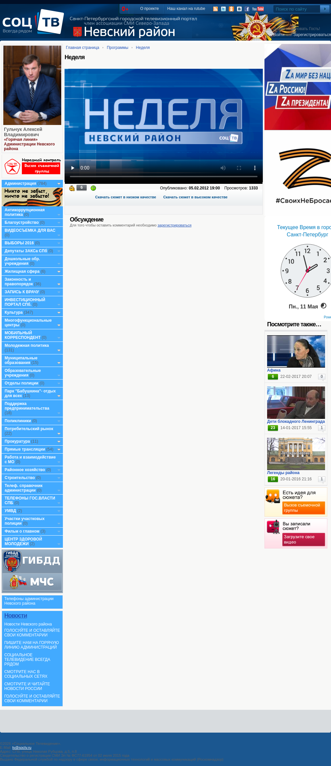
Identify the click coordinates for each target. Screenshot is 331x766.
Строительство (20, 477)
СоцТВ (35, 26)
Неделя (143, 47)
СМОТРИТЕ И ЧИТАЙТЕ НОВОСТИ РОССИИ (27, 686)
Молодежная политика (27, 345)
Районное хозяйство (25, 469)
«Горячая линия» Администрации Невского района (29, 144)
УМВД (10, 510)
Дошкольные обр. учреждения (22, 261)
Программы (117, 47)
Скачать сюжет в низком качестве (125, 197)
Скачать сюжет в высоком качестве (195, 197)
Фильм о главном (22, 531)
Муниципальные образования (21, 360)
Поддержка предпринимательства (27, 406)
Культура (14, 312)
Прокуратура (17, 441)
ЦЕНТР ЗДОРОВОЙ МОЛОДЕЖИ (23, 541)
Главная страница (82, 47)
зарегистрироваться (174, 225)
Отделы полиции (21, 383)
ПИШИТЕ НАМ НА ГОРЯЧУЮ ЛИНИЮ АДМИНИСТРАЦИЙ (31, 645)
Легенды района (283, 472)
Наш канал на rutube (186, 8)
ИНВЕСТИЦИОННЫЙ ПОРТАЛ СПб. (25, 302)
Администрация (20, 183)
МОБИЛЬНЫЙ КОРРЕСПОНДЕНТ (23, 335)
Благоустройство (22, 222)
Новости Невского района (28, 624)
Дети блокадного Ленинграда (296, 421)
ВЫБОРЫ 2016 (19, 243)
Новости (15, 615)
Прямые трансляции (25, 449)
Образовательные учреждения (23, 373)
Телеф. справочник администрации (24, 488)
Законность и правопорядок (19, 281)
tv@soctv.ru (21, 747)
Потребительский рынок (29, 428)
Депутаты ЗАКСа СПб (26, 251)
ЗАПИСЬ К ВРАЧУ (22, 292)
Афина (273, 370)
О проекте (149, 8)
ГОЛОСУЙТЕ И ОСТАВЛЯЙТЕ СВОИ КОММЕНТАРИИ (32, 632)
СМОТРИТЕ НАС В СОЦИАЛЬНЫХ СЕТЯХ (25, 674)
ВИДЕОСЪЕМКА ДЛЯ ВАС (30, 230)
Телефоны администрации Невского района (29, 601)
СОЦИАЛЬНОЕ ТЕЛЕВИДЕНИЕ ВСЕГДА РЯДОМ (27, 659)
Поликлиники (18, 421)
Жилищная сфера (22, 271)
